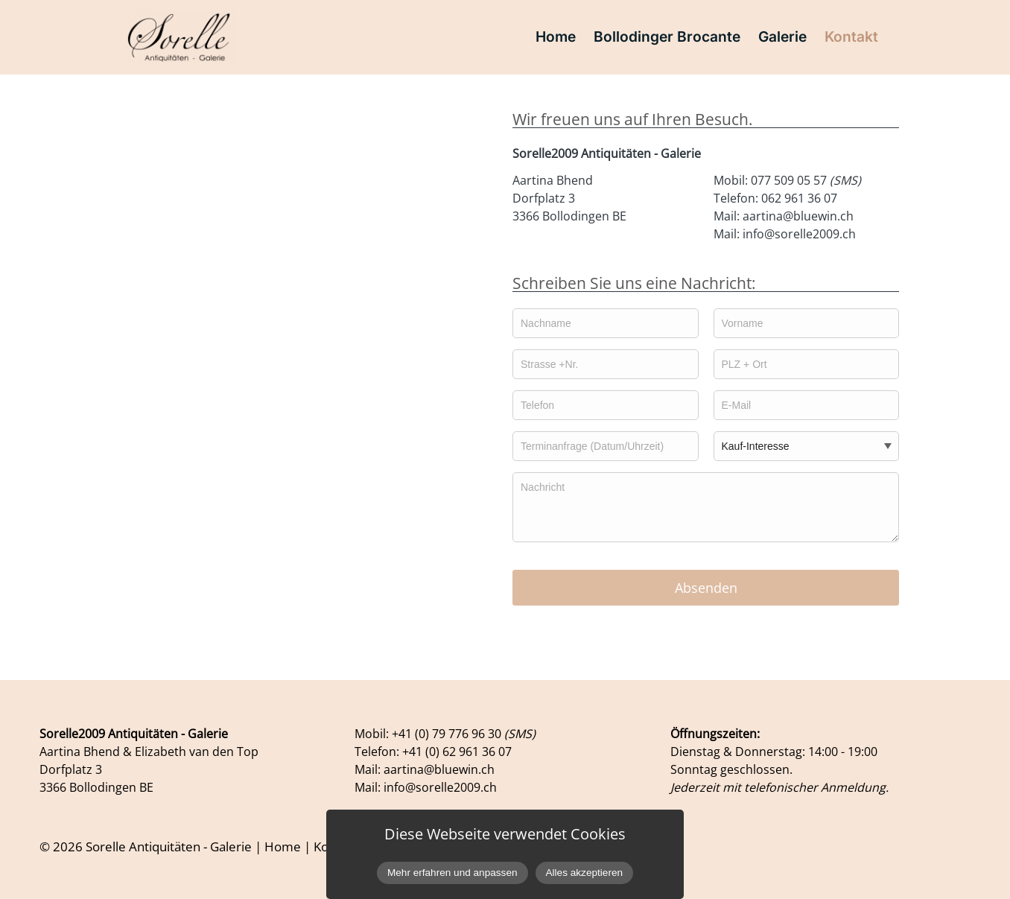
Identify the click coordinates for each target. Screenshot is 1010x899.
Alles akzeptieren (584, 872)
